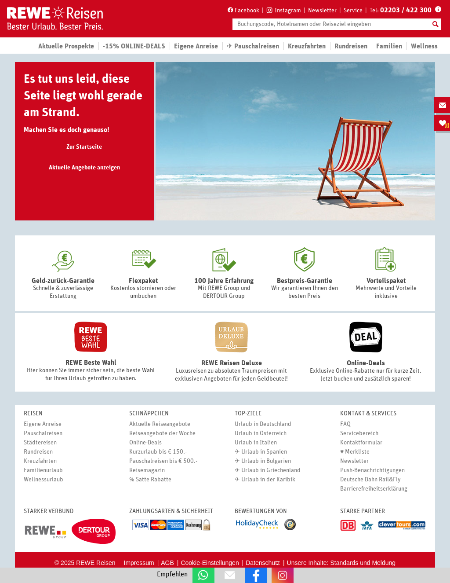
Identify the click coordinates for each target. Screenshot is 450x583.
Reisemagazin (147, 470)
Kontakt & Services (368, 414)
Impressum (139, 562)
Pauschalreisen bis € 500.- (163, 461)
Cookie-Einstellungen (210, 562)
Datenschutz (263, 562)
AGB (167, 562)
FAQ (345, 424)
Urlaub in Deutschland (263, 424)
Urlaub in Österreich (261, 433)
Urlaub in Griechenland (271, 470)
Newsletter (322, 10)
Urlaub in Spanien (264, 452)
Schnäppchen (149, 414)
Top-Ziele (248, 414)
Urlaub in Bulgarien (266, 461)
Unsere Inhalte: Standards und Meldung (341, 562)
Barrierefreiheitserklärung (373, 489)
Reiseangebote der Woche (162, 433)
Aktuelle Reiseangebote (159, 424)
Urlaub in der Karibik (268, 480)
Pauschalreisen (43, 433)
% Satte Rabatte (150, 480)
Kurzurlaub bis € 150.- (158, 452)
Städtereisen (40, 443)
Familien (389, 46)
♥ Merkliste (355, 452)
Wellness (424, 46)
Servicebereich (359, 433)
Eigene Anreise (43, 424)
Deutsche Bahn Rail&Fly (370, 480)
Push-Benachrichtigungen (372, 470)
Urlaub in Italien (256, 443)
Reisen (33, 414)
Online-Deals (145, 443)
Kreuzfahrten (307, 46)
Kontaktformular (361, 443)
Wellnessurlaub (43, 480)
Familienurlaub (43, 470)
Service (353, 10)
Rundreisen (38, 452)
